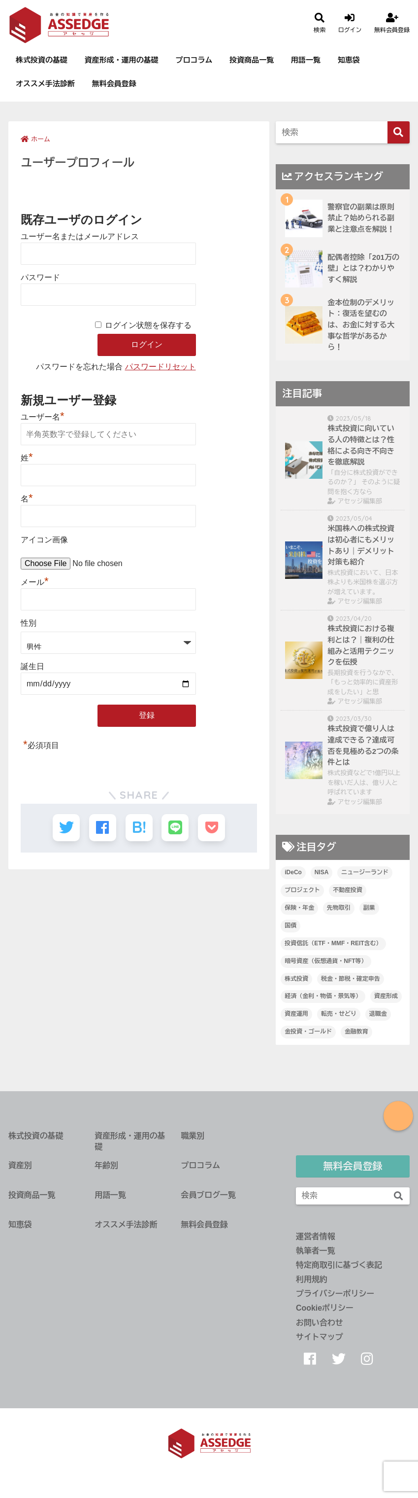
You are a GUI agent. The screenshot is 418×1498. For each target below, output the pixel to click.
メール (35, 582)
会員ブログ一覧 (208, 1195)
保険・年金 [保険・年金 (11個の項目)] (299, 907)
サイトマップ (319, 1337)
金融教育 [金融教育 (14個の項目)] (356, 1031)
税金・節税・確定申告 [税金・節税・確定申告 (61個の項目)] (350, 978)
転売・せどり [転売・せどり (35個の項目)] (338, 1013)
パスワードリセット (160, 366)
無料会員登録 (114, 83)
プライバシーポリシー (335, 1293)
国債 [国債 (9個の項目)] (290, 925)
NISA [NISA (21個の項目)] (322, 872)
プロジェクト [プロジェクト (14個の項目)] (302, 890)
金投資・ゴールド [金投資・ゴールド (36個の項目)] (308, 1031)
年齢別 (106, 1165)
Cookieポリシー (325, 1308)
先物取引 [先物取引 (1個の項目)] (339, 907)
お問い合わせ (319, 1323)
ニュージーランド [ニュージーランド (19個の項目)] (364, 872)
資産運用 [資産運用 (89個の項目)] (296, 1013)
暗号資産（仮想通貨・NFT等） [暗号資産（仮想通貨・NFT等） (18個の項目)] (326, 961)
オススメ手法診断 (45, 83)
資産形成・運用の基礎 (122, 60)
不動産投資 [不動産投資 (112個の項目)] (347, 890)
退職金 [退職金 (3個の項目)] (378, 1013)
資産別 (20, 1165)
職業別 (192, 1136)
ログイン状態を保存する (148, 325)
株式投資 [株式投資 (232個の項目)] (296, 978)
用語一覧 (306, 60)
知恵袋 (349, 60)
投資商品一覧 (251, 60)
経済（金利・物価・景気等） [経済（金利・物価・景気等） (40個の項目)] (323, 996)
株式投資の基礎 (41, 60)
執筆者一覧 (315, 1251)
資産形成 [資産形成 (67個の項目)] (386, 996)
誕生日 (32, 666)
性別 (28, 623)
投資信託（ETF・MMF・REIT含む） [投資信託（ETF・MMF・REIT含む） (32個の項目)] (333, 943)
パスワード (40, 277)
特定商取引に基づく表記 (339, 1265)
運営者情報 (315, 1236)
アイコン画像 (44, 539)
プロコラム (194, 60)
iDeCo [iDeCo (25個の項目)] (293, 872)
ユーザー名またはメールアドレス (80, 236)
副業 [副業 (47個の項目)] (369, 907)
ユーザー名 (42, 417)
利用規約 (311, 1279)
